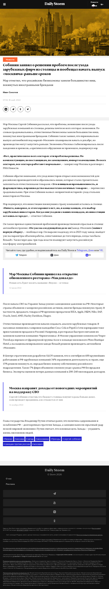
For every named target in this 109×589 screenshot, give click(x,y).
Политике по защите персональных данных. (90, 535)
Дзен (91, 250)
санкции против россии (17, 444)
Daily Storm (55, 4)
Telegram (82, 250)
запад (30, 439)
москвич (37, 444)
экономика (42, 439)
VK (101, 250)
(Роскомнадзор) (96, 528)
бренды (55, 439)
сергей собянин (71, 439)
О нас (9, 478)
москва (19, 439)
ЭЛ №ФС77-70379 (22, 530)
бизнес (8, 439)
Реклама (10, 484)
